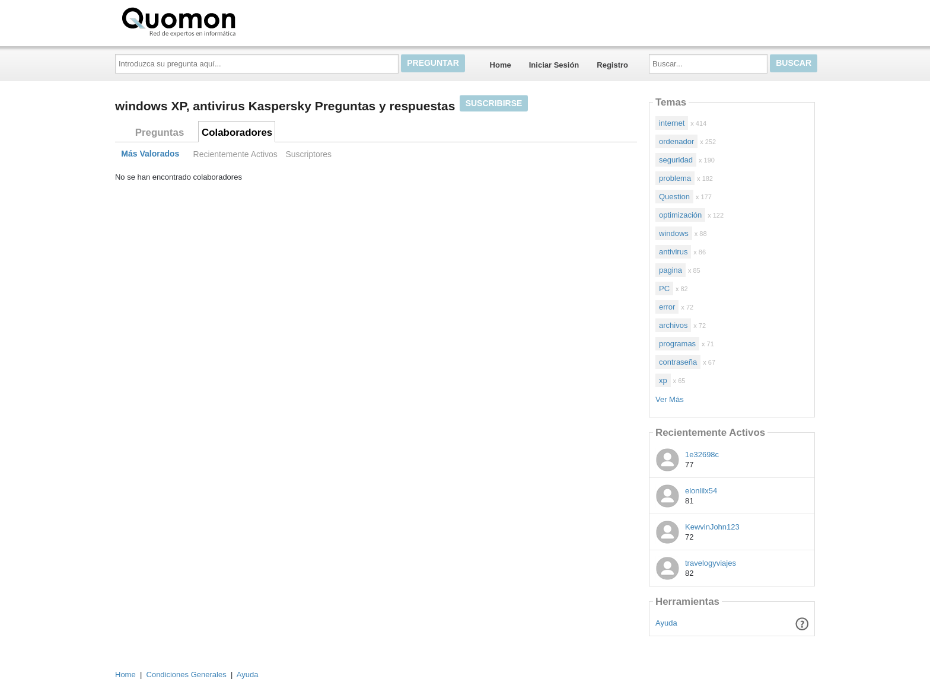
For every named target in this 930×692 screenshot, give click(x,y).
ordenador (676, 141)
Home (500, 64)
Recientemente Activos (235, 154)
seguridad (676, 159)
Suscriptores (308, 154)
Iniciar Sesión (554, 64)
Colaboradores (237, 132)
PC (664, 288)
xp (663, 380)
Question (674, 196)
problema (675, 178)
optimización (680, 215)
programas (677, 343)
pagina (670, 270)
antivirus (673, 251)
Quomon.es (216, 20)
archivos (673, 325)
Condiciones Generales (186, 674)
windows (674, 233)
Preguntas (159, 132)
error (667, 306)
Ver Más (669, 399)
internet (671, 123)
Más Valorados (150, 154)
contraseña (678, 362)
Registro (612, 64)
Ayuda (666, 622)
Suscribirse (494, 103)
